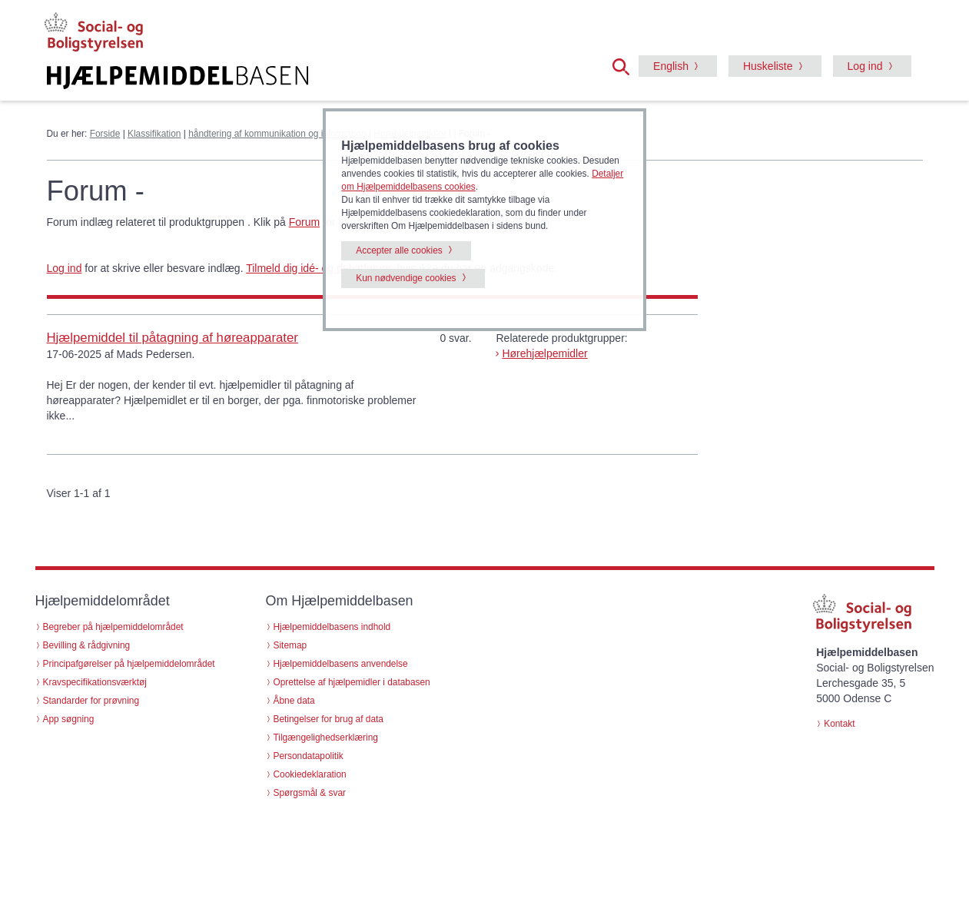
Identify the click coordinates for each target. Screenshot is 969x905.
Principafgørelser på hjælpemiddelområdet (129, 663)
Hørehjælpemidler (544, 353)
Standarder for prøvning (91, 700)
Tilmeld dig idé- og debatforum (318, 268)
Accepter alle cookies (399, 250)
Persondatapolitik (308, 756)
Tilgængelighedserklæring (326, 737)
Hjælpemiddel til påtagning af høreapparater (172, 337)
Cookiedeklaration (310, 774)
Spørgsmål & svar (310, 792)
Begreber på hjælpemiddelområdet (113, 627)
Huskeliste (768, 66)
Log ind (865, 66)
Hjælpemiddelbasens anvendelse (341, 663)
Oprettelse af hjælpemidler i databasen (352, 682)
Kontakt (839, 723)
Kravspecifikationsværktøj (95, 682)
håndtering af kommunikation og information (277, 133)
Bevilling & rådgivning (87, 645)
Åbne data (294, 700)
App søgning (69, 719)
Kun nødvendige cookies (406, 278)
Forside (105, 133)
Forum (304, 222)
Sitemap (290, 645)
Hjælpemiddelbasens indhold (332, 627)
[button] (625, 65)
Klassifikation (154, 133)
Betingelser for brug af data (328, 719)
